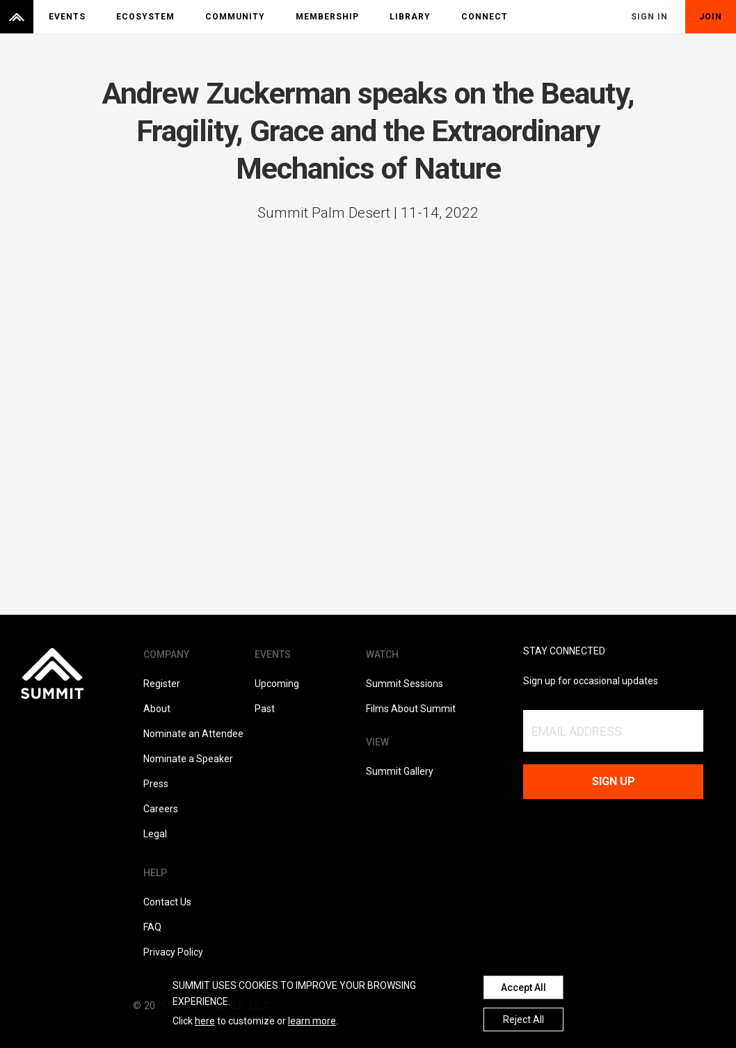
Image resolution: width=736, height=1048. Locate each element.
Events (67, 17)
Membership (327, 17)
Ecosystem (145, 17)
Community (235, 17)
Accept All (523, 987)
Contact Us (167, 902)
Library (410, 17)
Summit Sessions (404, 683)
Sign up (613, 781)
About (156, 708)
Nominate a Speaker (188, 758)
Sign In (649, 17)
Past (265, 708)
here (205, 1020)
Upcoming (277, 683)
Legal (155, 833)
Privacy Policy (173, 952)
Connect (484, 17)
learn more (312, 1020)
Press (155, 783)
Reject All (523, 1019)
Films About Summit (411, 708)
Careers (160, 808)
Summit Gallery (399, 771)
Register (161, 683)
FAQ (152, 927)
